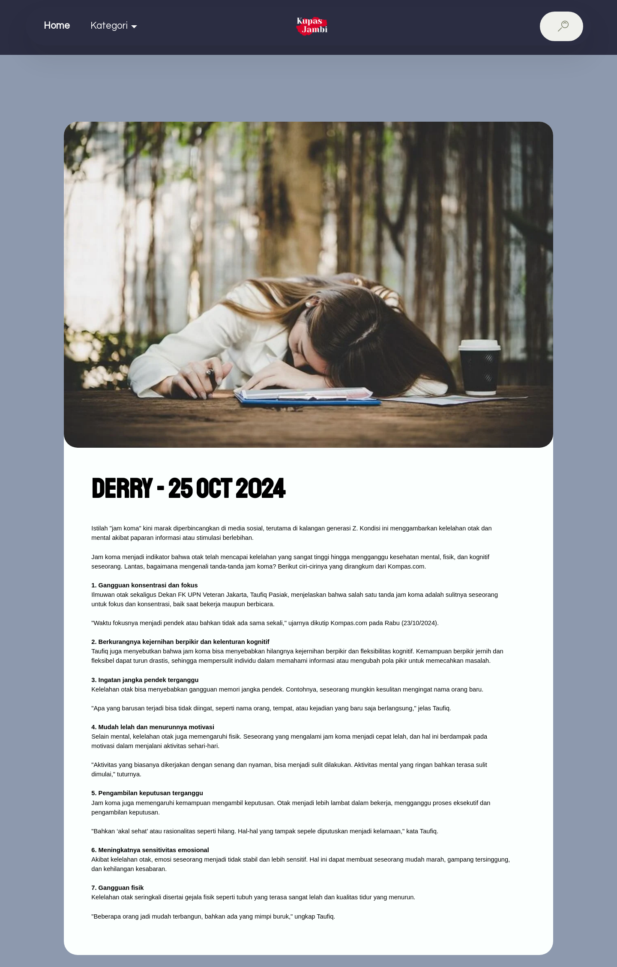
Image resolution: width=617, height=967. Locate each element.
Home (57, 26)
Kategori (109, 26)
